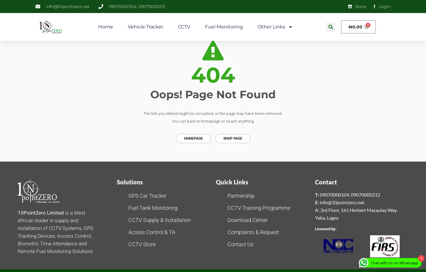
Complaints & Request (253, 231)
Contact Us (240, 244)
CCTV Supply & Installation (159, 219)
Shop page (232, 138)
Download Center (247, 219)
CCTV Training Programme (258, 207)
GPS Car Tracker (147, 195)
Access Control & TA (151, 231)
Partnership (240, 195)
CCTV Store (142, 244)
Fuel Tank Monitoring (153, 207)
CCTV (184, 27)
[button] (330, 27)
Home (105, 27)
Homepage (193, 138)
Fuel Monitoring (224, 27)
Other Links (275, 27)
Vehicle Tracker (145, 27)
